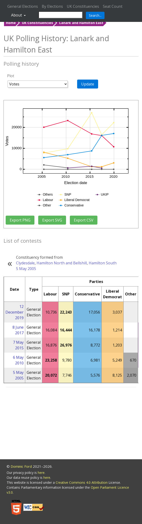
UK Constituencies (83, 6)
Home (11, 22)
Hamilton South (103, 263)
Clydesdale (25, 263)
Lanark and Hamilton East (81, 22)
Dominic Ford (21, 466)
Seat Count (112, 6)
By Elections (52, 6)
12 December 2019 (14, 312)
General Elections (22, 6)
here (41, 472)
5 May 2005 (26, 268)
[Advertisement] (71, 424)
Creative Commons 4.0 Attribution (82, 482)
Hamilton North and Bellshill (62, 263)
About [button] (17, 15)
